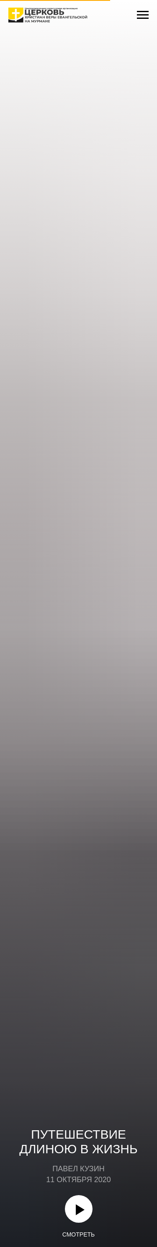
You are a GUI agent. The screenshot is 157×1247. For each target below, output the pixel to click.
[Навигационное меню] (143, 15)
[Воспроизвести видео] (79, 1209)
